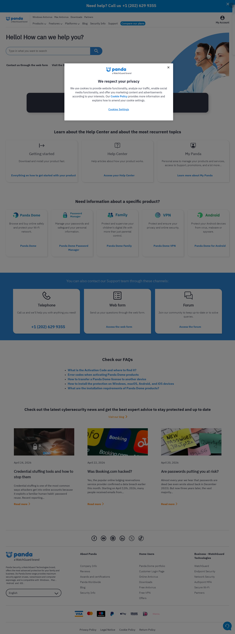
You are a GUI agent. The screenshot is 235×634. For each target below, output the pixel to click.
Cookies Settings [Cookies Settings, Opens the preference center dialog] (118, 109)
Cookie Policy (119, 96)
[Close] (168, 67)
